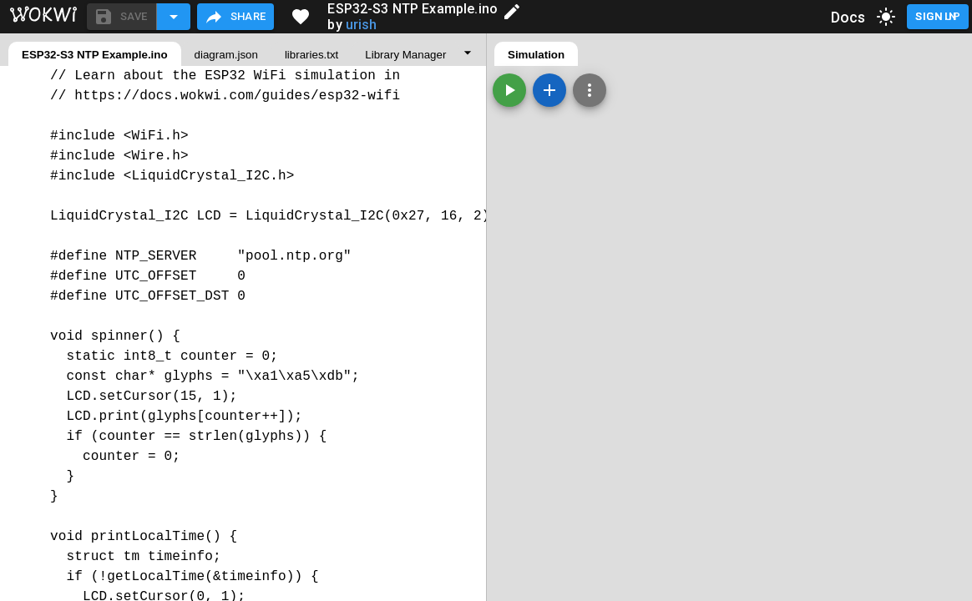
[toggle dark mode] (886, 17)
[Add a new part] (549, 90)
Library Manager (405, 54)
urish (361, 25)
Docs (848, 17)
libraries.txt (311, 54)
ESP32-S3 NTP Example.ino (95, 54)
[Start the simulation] (509, 90)
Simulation (536, 54)
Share (235, 17)
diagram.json (226, 54)
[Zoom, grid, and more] (589, 90)
